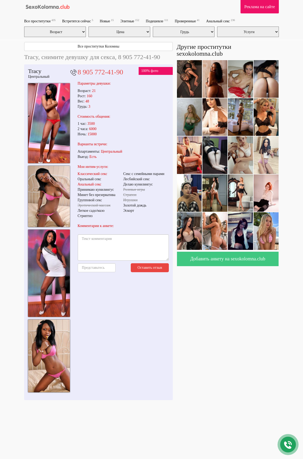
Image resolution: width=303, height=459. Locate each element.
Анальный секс (220, 21)
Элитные (129, 21)
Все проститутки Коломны (98, 46)
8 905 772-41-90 (100, 72)
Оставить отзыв (150, 268)
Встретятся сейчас (77, 21)
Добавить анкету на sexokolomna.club (227, 258)
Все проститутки (40, 21)
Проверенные (187, 21)
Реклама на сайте (259, 6)
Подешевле (157, 21)
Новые (107, 21)
